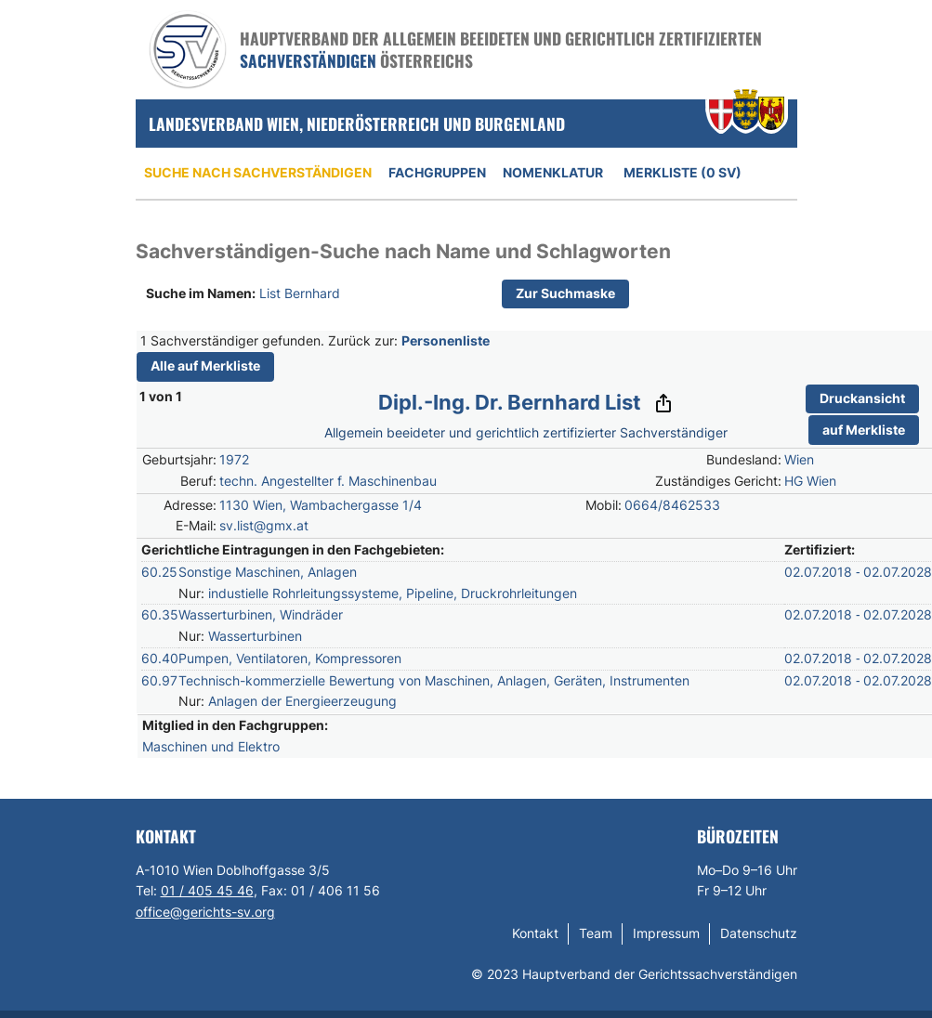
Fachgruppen (437, 172)
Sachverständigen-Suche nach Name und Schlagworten (403, 251)
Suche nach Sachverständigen (258, 172)
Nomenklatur (553, 172)
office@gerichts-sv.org (205, 912)
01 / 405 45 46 (207, 890)
